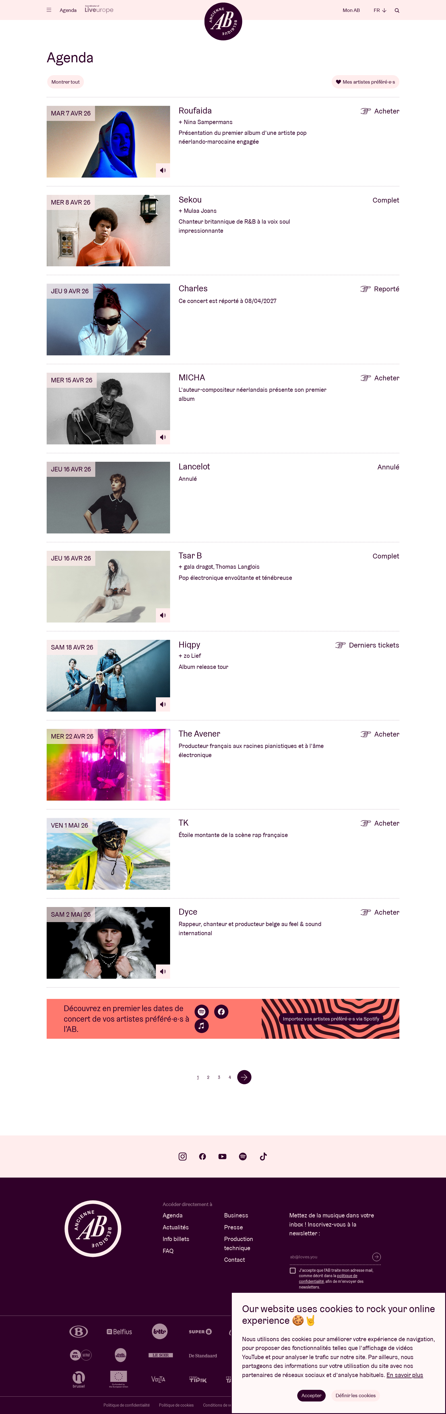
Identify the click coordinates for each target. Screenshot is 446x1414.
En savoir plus (405, 1375)
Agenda (68, 10)
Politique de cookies (176, 1405)
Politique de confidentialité (127, 1405)
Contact (234, 1259)
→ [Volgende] (244, 1077)
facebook (202, 1156)
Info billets (176, 1239)
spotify (243, 1157)
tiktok (263, 1157)
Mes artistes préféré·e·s (365, 82)
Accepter (311, 1395)
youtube (222, 1157)
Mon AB (351, 10)
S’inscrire (376, 1257)
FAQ (168, 1251)
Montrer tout (65, 82)
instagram (183, 1157)
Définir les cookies (356, 1395)
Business (236, 1215)
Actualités (176, 1227)
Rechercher (397, 10)
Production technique (238, 1243)
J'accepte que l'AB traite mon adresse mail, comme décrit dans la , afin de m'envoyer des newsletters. (336, 1279)
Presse (233, 1227)
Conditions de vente (220, 1405)
